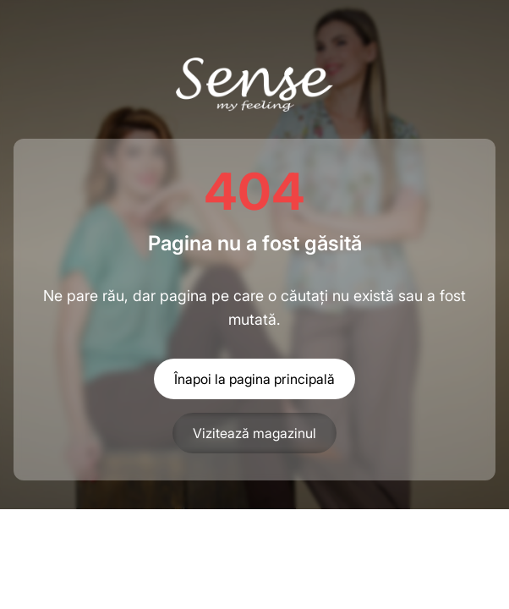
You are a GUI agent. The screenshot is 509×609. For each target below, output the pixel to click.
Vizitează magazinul (254, 433)
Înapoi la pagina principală (254, 378)
